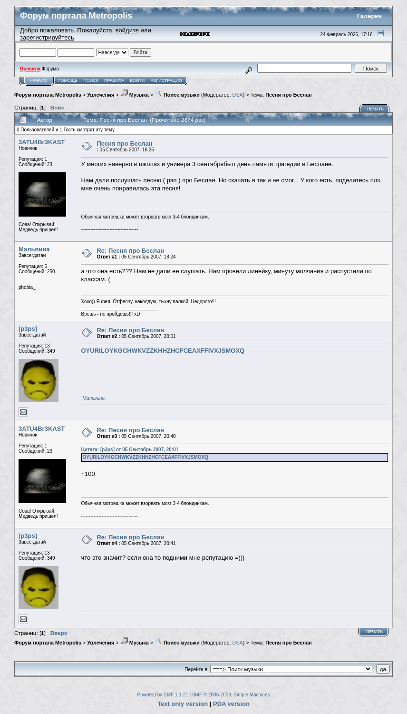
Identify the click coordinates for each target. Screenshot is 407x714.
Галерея (369, 16)
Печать (375, 109)
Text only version (182, 703)
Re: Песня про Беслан (130, 250)
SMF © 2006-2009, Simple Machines (231, 694)
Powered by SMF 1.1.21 (162, 694)
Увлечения (100, 95)
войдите (127, 30)
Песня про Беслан (288, 95)
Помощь (68, 80)
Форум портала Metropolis (47, 95)
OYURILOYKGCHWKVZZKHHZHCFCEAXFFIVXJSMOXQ (162, 350)
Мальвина (34, 249)
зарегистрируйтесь (47, 37)
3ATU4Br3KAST (42, 142)
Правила (114, 80)
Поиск (90, 80)
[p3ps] (28, 328)
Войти (137, 80)
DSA (238, 95)
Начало (38, 80)
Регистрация (166, 80)
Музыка (134, 95)
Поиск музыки (177, 95)
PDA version (231, 703)
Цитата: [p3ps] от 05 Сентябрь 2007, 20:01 (129, 449)
